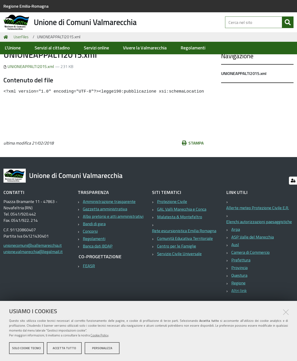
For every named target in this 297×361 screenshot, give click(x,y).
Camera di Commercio (250, 275)
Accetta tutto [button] (64, 349)
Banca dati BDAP (98, 268)
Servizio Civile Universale (179, 276)
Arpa (235, 252)
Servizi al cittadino (52, 48)
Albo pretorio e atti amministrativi (113, 239)
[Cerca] (288, 27)
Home (6, 59)
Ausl (235, 267)
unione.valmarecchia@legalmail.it (33, 274)
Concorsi (90, 254)
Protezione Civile (172, 224)
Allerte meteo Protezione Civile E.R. (257, 230)
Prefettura (240, 282)
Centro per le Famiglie (176, 268)
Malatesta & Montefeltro (179, 239)
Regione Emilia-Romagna (25, 6)
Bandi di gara (94, 246)
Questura (239, 298)
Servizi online (96, 48)
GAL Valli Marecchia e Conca (181, 232)
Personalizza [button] (102, 349)
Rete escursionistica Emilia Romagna (184, 253)
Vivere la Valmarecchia (145, 48)
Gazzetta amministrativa (105, 231)
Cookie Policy (99, 336)
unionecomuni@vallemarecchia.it (32, 268)
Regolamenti (193, 48)
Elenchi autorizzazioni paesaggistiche (259, 244)
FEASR (89, 288)
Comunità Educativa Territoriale (185, 261)
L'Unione (13, 48)
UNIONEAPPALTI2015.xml (29, 89)
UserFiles (21, 59)
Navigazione (237, 78)
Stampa (193, 165)
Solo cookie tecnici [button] (26, 349)
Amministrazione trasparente (109, 224)
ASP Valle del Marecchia (252, 259)
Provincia (239, 290)
